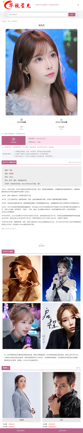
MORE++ (78, 368)
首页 (9, 21)
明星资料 (14, 21)
